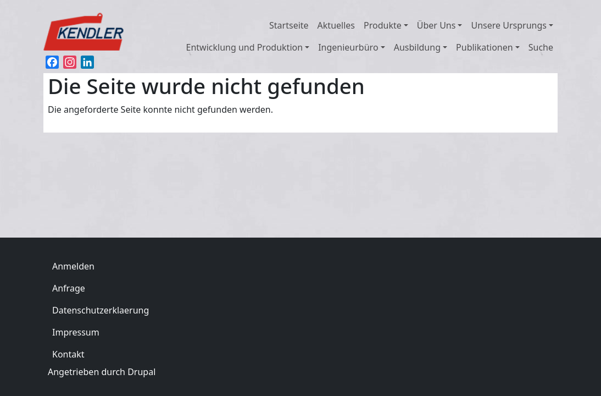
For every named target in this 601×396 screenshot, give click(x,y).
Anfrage (68, 288)
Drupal (141, 372)
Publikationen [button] (484, 47)
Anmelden (73, 266)
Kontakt (68, 354)
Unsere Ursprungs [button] (508, 25)
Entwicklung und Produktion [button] (244, 47)
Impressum (75, 332)
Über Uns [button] (436, 25)
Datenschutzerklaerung (100, 310)
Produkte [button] (383, 25)
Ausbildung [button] (417, 47)
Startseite (289, 25)
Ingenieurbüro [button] (348, 47)
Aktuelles (336, 25)
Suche (540, 47)
